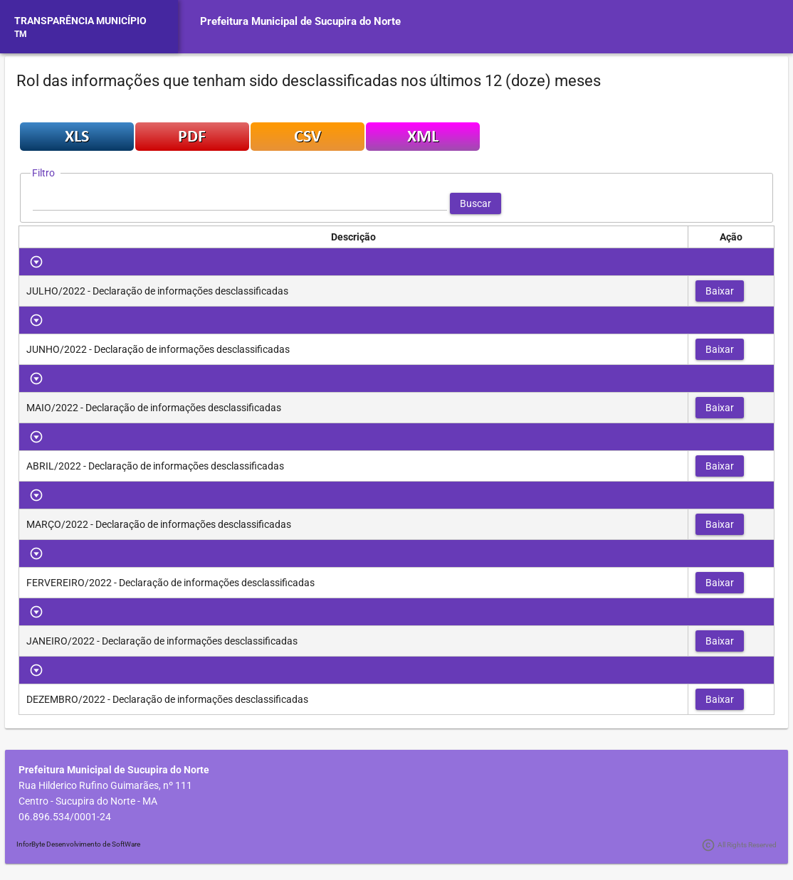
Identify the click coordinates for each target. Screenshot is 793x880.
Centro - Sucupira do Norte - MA (88, 801)
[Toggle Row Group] (36, 261)
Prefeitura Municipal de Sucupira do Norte (300, 21)
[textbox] (240, 203)
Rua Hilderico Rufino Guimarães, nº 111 (105, 785)
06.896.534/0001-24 (65, 816)
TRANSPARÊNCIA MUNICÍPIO (80, 20)
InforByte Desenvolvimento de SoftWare (78, 844)
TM (20, 34)
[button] (475, 203)
